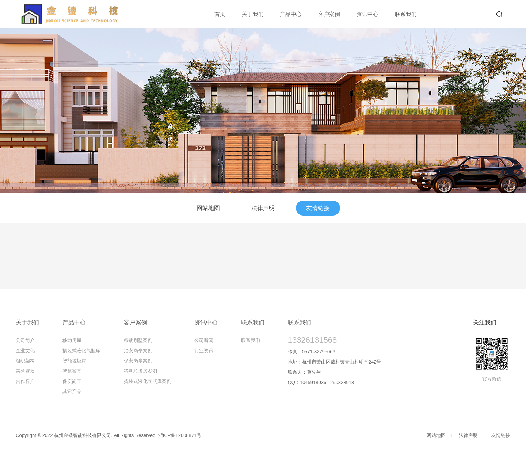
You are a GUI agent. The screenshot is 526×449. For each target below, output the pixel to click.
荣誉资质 (25, 371)
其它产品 (71, 391)
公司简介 (25, 340)
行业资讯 (203, 350)
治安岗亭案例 (138, 350)
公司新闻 (203, 340)
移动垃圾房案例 (140, 371)
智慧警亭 (71, 371)
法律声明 (263, 208)
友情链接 (317, 208)
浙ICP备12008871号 (180, 435)
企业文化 (25, 350)
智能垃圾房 (74, 361)
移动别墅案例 (138, 340)
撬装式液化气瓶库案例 (147, 381)
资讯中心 (367, 14)
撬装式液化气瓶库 (81, 350)
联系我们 (406, 14)
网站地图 (208, 208)
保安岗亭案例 (138, 361)
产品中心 (291, 14)
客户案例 (329, 14)
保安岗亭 (71, 381)
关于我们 (253, 14)
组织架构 (25, 361)
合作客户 (25, 381)
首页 (219, 14)
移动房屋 (71, 340)
